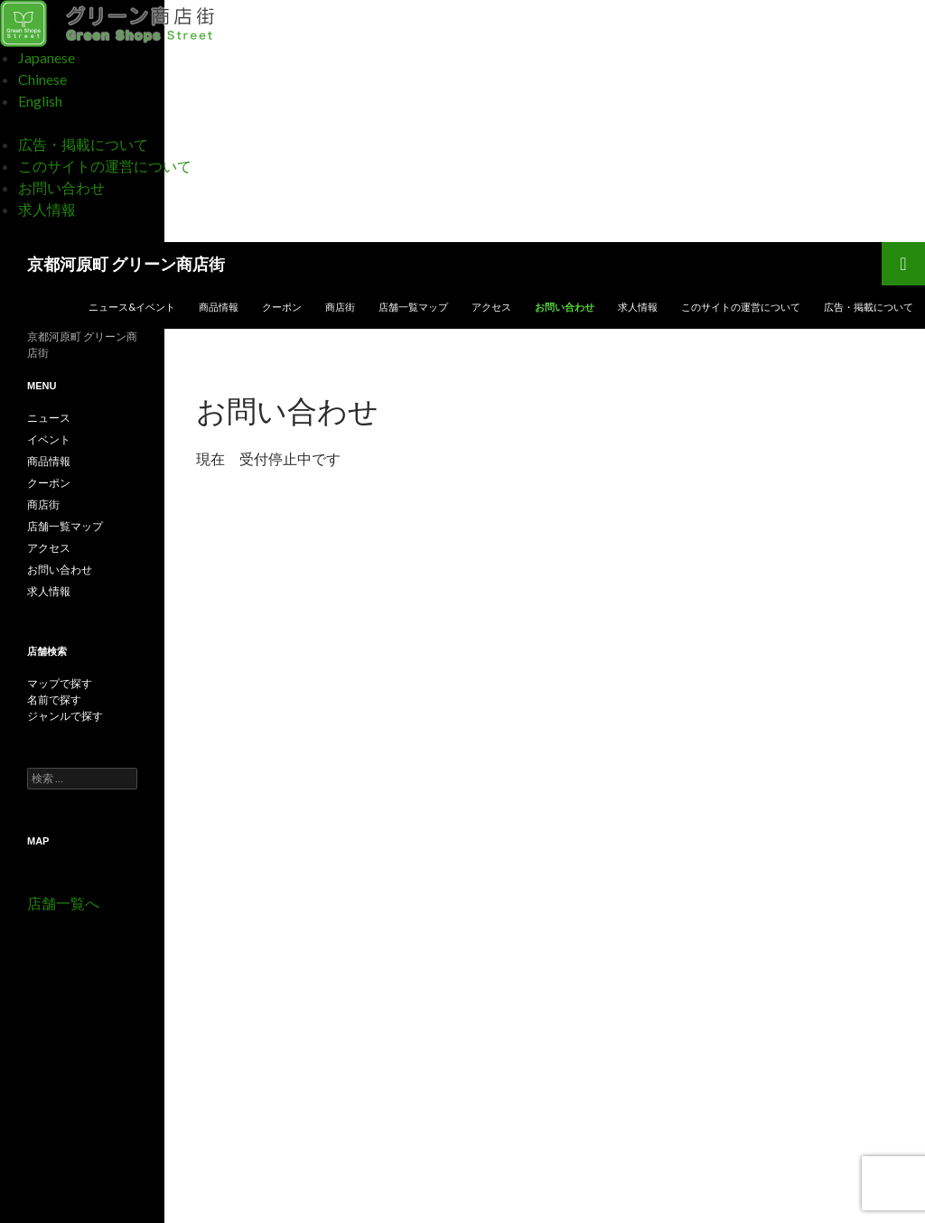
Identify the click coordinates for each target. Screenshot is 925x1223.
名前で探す (54, 699)
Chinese (42, 79)
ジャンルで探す (65, 716)
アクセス (491, 307)
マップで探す (59, 683)
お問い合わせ (61, 187)
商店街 (340, 307)
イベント (48, 439)
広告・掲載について (83, 144)
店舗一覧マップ (413, 307)
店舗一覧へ (63, 902)
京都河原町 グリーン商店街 (126, 264)
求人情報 (47, 209)
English (40, 100)
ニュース (48, 418)
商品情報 (218, 307)
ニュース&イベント (132, 307)
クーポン (282, 307)
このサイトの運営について (105, 165)
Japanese (46, 57)
